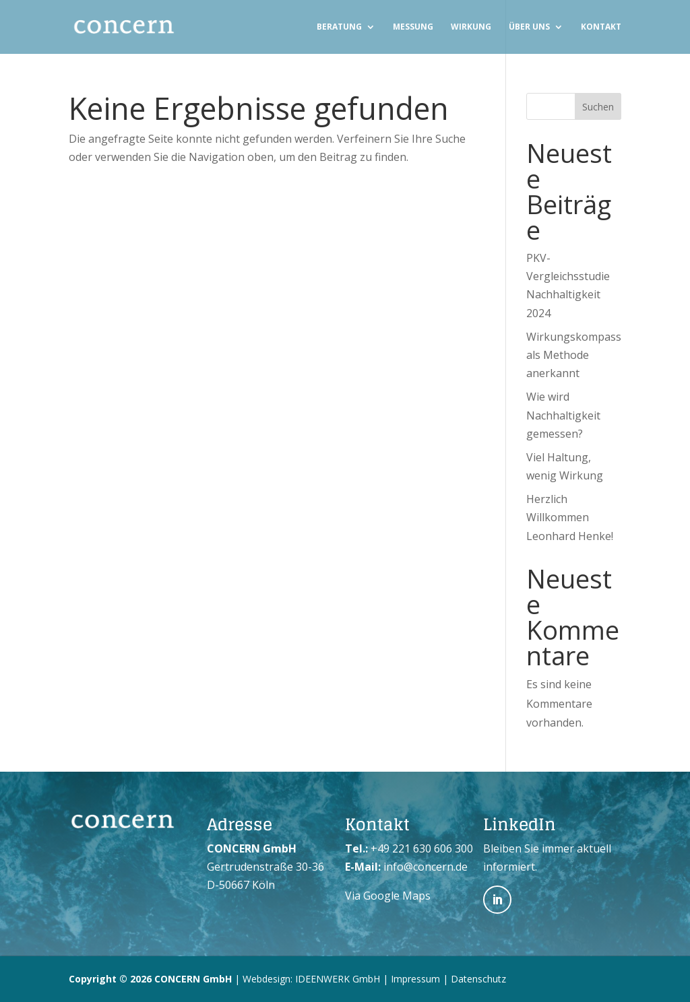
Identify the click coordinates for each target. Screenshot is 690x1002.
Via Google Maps (388, 895)
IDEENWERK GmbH (337, 978)
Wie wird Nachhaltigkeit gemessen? (563, 414)
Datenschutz (478, 978)
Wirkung (471, 27)
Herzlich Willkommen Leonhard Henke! (569, 517)
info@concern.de (425, 866)
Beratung (339, 27)
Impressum (415, 978)
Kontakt (601, 27)
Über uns (529, 27)
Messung (413, 27)
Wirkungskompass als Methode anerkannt (573, 354)
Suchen (598, 106)
